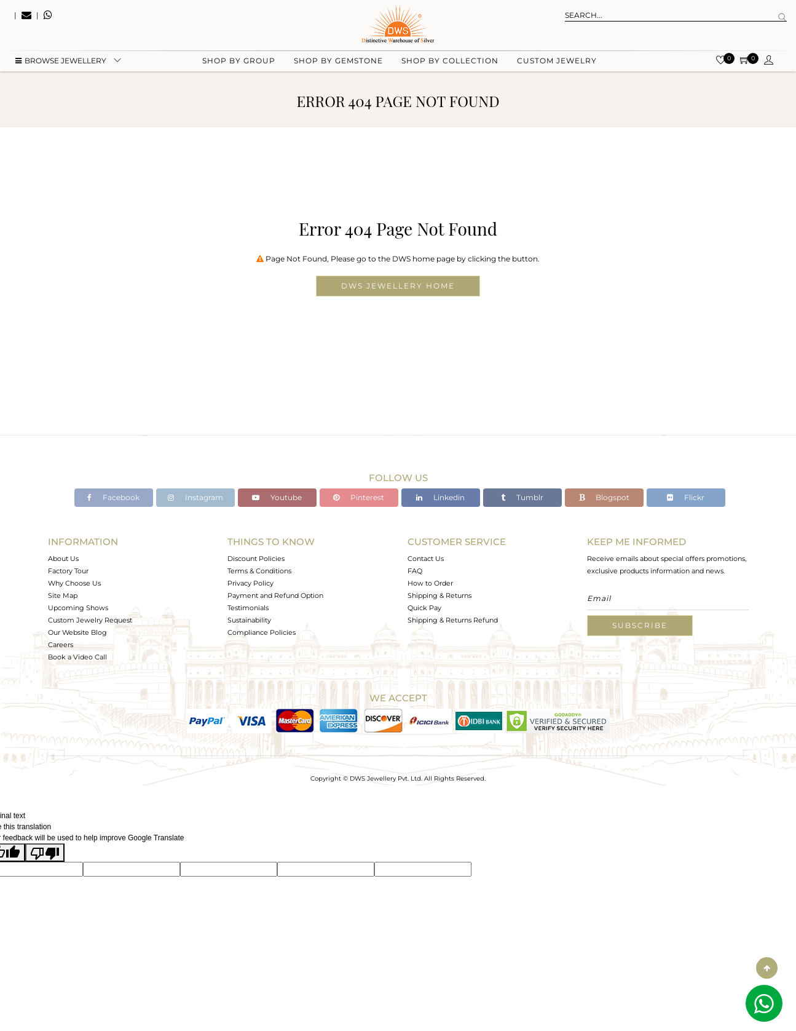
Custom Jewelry (557, 61)
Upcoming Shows (78, 607)
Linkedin (440, 497)
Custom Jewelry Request (90, 620)
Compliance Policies (261, 632)
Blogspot (604, 497)
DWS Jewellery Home (398, 285)
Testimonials (248, 607)
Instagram (195, 497)
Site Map (62, 595)
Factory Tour (68, 571)
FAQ (415, 571)
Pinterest (358, 497)
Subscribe (640, 625)
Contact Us (426, 558)
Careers (60, 644)
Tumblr (522, 497)
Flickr (685, 497)
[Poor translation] (45, 852)
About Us (63, 558)
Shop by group (238, 61)
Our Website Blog (77, 632)
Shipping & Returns (439, 595)
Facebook (113, 497)
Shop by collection (449, 61)
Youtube (277, 497)
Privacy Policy (250, 583)
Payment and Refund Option (275, 595)
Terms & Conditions (259, 571)
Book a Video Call (77, 657)
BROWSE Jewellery (60, 61)
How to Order (430, 583)
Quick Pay (424, 607)
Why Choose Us (74, 583)
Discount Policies (256, 558)
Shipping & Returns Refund (453, 620)
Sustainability (249, 620)
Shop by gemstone (338, 61)
